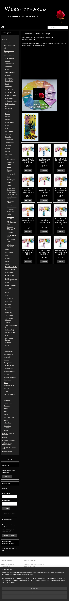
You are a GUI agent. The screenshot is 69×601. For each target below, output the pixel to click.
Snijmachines (7, 423)
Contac (3, 574)
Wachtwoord (6, 500)
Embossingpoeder (9, 365)
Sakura (7, 292)
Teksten (9, 182)
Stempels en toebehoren (7, 426)
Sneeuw (6, 420)
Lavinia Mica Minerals (10, 217)
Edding (7, 125)
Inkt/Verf (6, 391)
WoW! (7, 345)
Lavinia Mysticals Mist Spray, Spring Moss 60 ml (61, 252)
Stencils (9, 185)
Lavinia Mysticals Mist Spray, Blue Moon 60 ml (44, 160)
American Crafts (9, 64)
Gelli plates (7, 374)
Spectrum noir (9, 298)
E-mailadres (6, 493)
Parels (5, 411)
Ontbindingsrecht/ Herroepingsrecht (7, 443)
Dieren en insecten (9, 170)
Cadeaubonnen (8, 354)
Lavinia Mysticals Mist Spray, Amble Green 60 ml (28, 160)
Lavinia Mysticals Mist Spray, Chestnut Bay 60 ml (28, 190)
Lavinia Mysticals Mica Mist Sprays (12, 206)
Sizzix (7, 295)
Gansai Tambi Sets (9, 371)
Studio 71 (8, 307)
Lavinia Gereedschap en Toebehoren (11, 245)
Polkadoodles (9, 272)
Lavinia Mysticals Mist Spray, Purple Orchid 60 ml (44, 252)
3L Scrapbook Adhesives (9, 289)
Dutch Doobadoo (10, 122)
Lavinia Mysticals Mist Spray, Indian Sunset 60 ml (28, 220)
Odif (6, 255)
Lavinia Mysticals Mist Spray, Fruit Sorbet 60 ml (44, 190)
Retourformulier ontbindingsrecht (10, 568)
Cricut (7, 111)
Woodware (8, 342)
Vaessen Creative (10, 332)
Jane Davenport (9, 139)
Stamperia (8, 304)
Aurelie (7, 69)
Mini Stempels (11, 180)
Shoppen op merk (9, 55)
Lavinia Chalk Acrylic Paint (10, 210)
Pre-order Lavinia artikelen (9, 51)
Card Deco (8, 75)
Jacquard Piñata (10, 142)
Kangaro (7, 148)
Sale (5, 48)
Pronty (7, 282)
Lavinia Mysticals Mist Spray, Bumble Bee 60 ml (60, 160)
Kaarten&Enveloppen (10, 394)
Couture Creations (10, 95)
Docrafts (7, 119)
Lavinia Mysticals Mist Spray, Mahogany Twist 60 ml (60, 221)
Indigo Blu (8, 137)
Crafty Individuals (10, 104)
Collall (7, 84)
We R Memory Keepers (9, 339)
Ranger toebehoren (9, 417)
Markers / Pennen (9, 403)
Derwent (7, 116)
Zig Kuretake (9, 351)
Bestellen (28, 170)
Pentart (7, 264)
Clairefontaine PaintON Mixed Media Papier (9, 79)
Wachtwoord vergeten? (8, 513)
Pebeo (7, 261)
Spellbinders (8, 301)
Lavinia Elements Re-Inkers (12, 197)
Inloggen (6, 508)
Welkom (4, 39)
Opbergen (7, 406)
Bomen (9, 167)
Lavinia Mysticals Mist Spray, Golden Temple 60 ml (61, 190)
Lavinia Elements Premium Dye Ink (12, 193)
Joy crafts (8, 145)
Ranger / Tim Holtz (10, 285)
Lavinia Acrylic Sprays (11, 202)
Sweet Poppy (9, 312)
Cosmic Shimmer (10, 92)
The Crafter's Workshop (9, 319)
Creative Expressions (8, 107)
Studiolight (8, 310)
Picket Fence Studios (11, 267)
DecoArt (7, 114)
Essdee (7, 128)
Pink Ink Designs (10, 269)
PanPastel (8, 258)
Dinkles (9, 214)
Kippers (7, 151)
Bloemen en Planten (10, 163)
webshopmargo (7, 459)
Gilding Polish (8, 363)
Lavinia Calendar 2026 (11, 236)
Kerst (8, 177)
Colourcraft (8, 86)
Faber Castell (9, 131)
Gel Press (8, 134)
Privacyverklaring (7, 451)
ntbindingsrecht (6, 566)
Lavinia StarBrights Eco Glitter (11, 222)
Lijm (5, 397)
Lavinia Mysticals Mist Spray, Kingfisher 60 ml (44, 220)
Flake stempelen (8, 368)
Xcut (6, 348)
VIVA (6, 335)
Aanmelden (7, 476)
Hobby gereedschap (9, 385)
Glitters (6, 383)
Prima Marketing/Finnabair (11, 279)
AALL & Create (9, 58)
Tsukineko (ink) (9, 330)
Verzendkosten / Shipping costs (9, 448)
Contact (4, 437)
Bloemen (6, 360)
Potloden (6, 414)
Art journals (7, 357)
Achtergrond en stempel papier (11, 189)
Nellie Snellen (9, 252)
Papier (5, 408)
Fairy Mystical (11, 174)
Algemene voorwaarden (9, 440)
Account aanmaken (9, 535)
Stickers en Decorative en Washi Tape (11, 228)
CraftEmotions (9, 98)
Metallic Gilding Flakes (11, 240)
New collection (11, 160)
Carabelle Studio (10, 72)
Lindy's (7, 249)
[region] (22, 591)
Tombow (7, 322)
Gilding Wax (7, 380)
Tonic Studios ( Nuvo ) (11, 326)
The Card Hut (9, 315)
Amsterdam (8, 66)
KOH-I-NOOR (9, 154)
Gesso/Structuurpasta (10, 377)
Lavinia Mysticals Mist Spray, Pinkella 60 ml (28, 252)
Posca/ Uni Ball (9, 275)
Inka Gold (6, 388)
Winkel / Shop (6, 42)
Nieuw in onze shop (9, 45)
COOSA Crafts (9, 89)
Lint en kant (7, 400)
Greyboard (10, 232)
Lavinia (7, 157)
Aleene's (7, 61)
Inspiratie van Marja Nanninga (8, 433)
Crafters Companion (11, 101)
